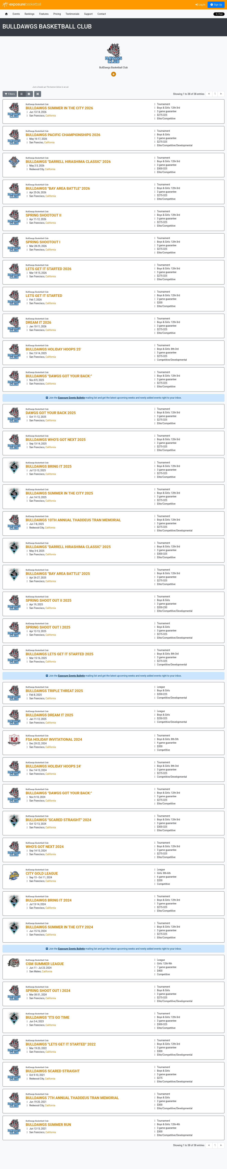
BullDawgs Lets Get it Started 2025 (59, 654)
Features (43, 14)
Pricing (57, 14)
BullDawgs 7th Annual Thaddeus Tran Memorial (72, 1098)
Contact (101, 14)
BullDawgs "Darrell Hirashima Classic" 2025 (68, 547)
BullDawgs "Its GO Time (47, 1017)
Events (16, 14)
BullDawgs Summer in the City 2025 (59, 493)
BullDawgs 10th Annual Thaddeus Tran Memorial (73, 520)
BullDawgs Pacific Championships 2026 (63, 135)
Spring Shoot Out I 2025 (48, 627)
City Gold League (42, 873)
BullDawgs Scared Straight (53, 1071)
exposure (21, 4)
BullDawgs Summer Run (48, 1125)
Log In (200, 4)
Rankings (29, 14)
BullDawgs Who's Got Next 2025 (56, 440)
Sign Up (216, 4)
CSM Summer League (45, 964)
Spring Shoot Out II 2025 (48, 600)
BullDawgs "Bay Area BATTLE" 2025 (58, 574)
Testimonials (72, 14)
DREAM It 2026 (38, 322)
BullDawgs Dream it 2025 (49, 715)
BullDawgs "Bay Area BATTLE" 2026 (58, 188)
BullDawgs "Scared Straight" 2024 (58, 820)
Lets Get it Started (44, 296)
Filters (10, 94)
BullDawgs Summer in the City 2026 (59, 108)
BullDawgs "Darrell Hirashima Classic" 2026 (68, 162)
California (51, 115)
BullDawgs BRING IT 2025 (49, 466)
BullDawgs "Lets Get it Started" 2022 (61, 1044)
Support (88, 14)
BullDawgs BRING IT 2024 (49, 900)
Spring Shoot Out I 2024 (48, 991)
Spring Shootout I (43, 242)
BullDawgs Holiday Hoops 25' (53, 349)
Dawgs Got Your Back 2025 (51, 413)
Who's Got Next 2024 (45, 847)
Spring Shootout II (43, 215)
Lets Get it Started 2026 (48, 269)
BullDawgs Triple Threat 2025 (54, 691)
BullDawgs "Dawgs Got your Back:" (59, 376)
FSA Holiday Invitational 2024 (54, 739)
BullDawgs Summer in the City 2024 (59, 927)
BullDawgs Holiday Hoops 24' (53, 766)
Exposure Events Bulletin (71, 397)
